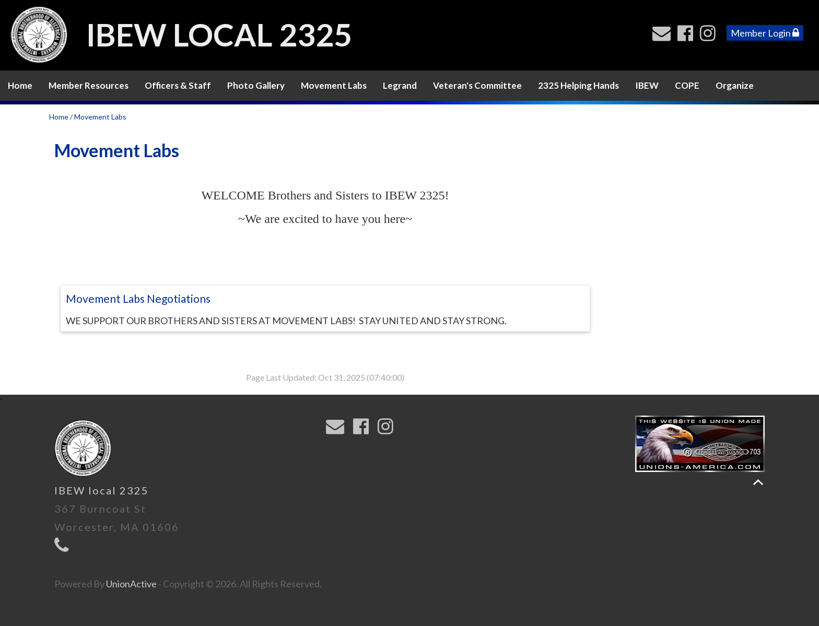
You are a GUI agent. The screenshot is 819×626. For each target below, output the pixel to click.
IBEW (647, 85)
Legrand (400, 85)
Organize (735, 85)
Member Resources (88, 85)
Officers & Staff (178, 85)
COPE (687, 85)
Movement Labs (334, 85)
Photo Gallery (256, 85)
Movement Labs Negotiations (138, 298)
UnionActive (131, 583)
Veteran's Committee (477, 85)
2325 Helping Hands (578, 85)
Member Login (765, 33)
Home (20, 85)
